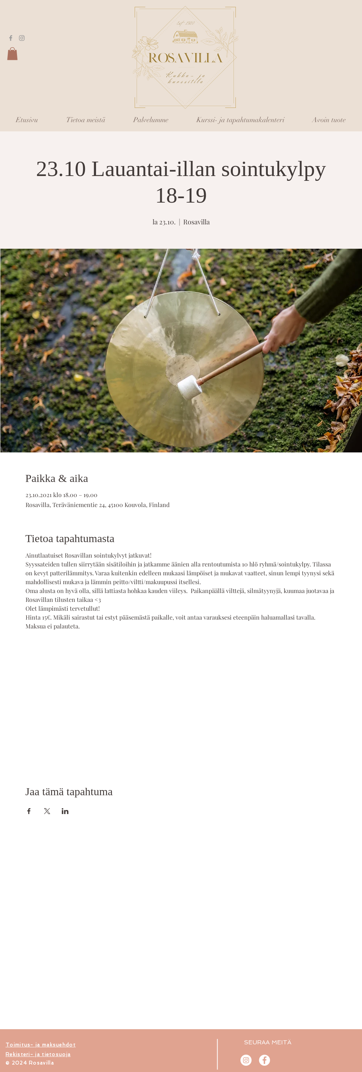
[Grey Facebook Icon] (10, 38)
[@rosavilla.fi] (246, 1060)
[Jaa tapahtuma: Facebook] (29, 811)
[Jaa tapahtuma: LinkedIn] (65, 811)
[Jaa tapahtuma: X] (47, 811)
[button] (12, 53)
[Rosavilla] (264, 1060)
